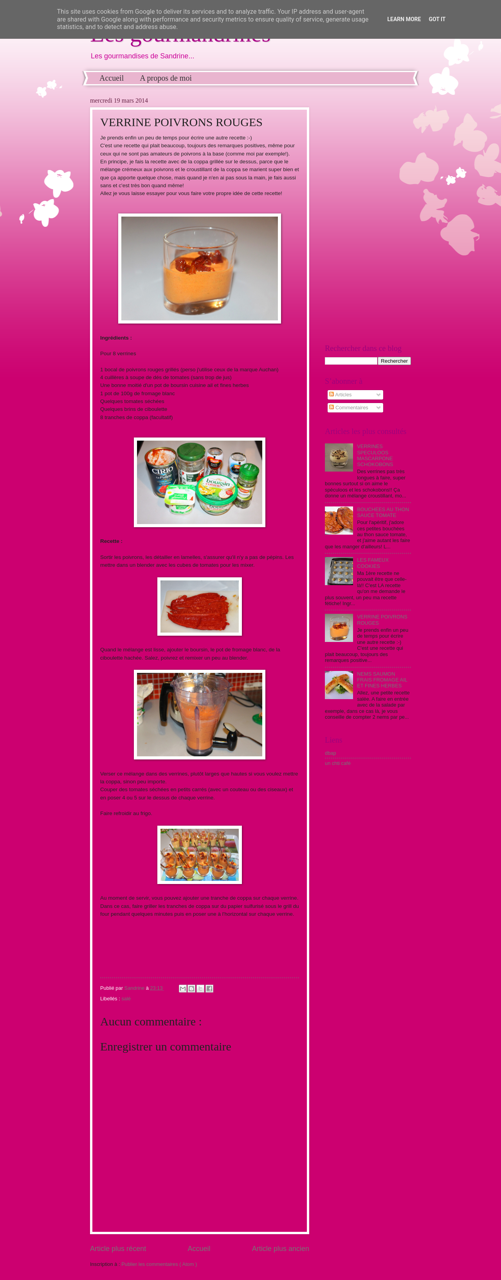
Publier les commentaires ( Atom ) (159, 1264)
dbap (330, 753)
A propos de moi (166, 78)
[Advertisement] (368, 214)
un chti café (338, 763)
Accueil (111, 78)
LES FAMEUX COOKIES (373, 563)
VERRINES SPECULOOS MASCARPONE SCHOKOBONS (375, 455)
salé (126, 999)
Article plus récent (118, 1249)
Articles (340, 395)
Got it (437, 19)
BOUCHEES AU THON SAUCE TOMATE (383, 512)
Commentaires (348, 407)
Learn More (404, 19)
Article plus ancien (280, 1249)
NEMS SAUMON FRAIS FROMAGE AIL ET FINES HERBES (382, 680)
